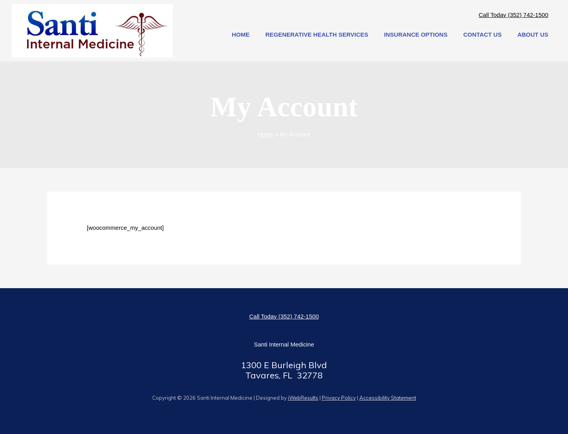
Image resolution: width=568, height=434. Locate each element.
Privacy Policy (339, 398)
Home (241, 34)
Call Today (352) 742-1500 (513, 14)
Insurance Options (416, 34)
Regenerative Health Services (316, 34)
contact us (482, 34)
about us (533, 34)
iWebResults (303, 398)
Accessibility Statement (387, 398)
